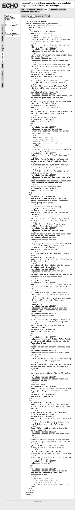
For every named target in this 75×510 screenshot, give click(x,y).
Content (3, 39)
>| (49, 16)
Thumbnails (3, 29)
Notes (3, 66)
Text (22, 9)
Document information (30, 11)
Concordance (3, 76)
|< (26, 16)
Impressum (37, 501)
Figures (3, 48)
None (3, 85)
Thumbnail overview (58, 9)
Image (39, 9)
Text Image (31, 9)
